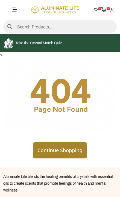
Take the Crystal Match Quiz (33, 43)
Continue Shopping (60, 150)
